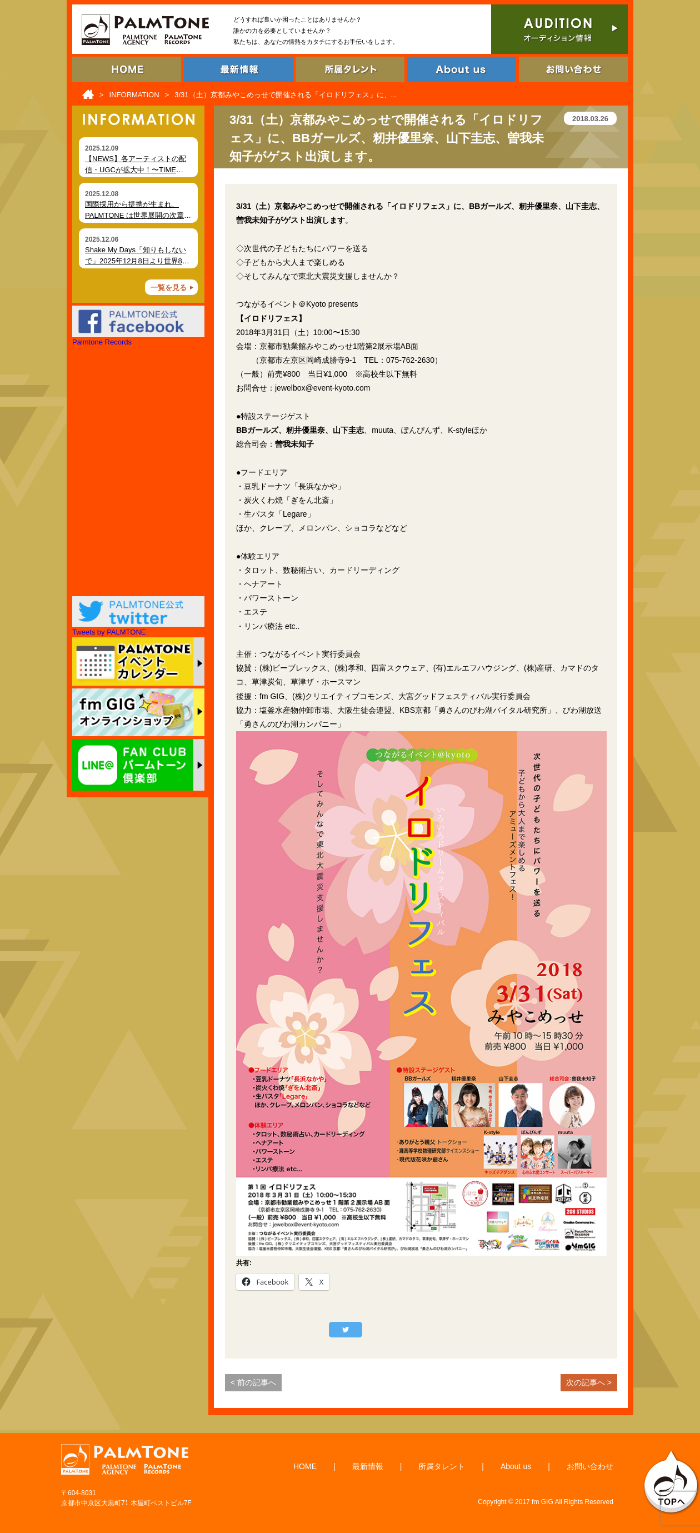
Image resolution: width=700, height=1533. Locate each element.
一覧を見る (169, 287)
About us (516, 1466)
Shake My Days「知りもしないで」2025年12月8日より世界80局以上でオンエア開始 (135, 261)
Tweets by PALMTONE (109, 632)
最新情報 (367, 1466)
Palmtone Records (102, 342)
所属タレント (441, 1466)
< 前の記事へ (253, 1382)
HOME (305, 1466)
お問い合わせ (590, 1466)
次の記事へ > (589, 1382)
